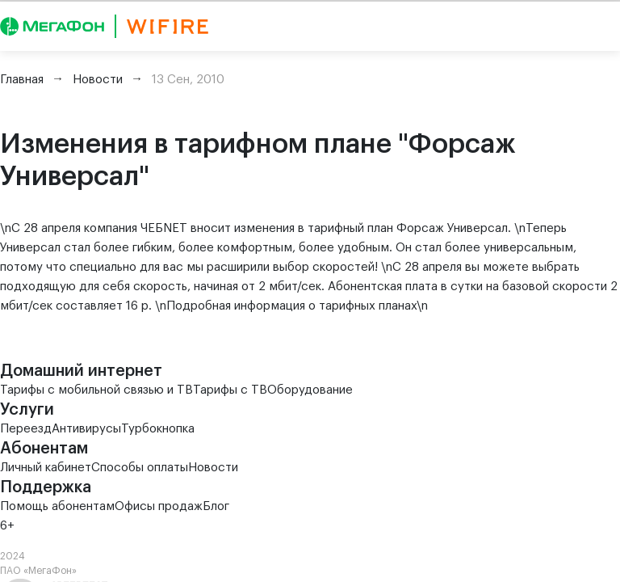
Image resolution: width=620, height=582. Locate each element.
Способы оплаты (139, 468)
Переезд (26, 429)
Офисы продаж (159, 506)
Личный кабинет (45, 468)
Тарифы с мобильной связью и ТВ (96, 390)
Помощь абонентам (57, 506)
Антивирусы (86, 429)
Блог (216, 506)
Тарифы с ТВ (230, 390)
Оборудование (310, 390)
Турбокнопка (158, 429)
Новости (213, 468)
